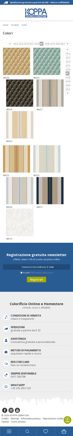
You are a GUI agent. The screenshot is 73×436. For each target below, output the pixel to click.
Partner (5, 421)
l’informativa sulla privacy (41, 272)
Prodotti (15, 25)
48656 (9, 206)
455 (31, 44)
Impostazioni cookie (53, 418)
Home (5, 25)
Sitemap (15, 418)
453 (21, 44)
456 (36, 44)
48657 (39, 206)
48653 (6, 175)
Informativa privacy (31, 418)
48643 (6, 77)
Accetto (38, 272)
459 (52, 44)
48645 (36, 77)
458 (47, 44)
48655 (36, 175)
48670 (9, 238)
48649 (9, 109)
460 (57, 44)
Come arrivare (18, 421)
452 (15, 44)
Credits (5, 418)
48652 (9, 141)
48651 (39, 109)
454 (26, 44)
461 (62, 44)
